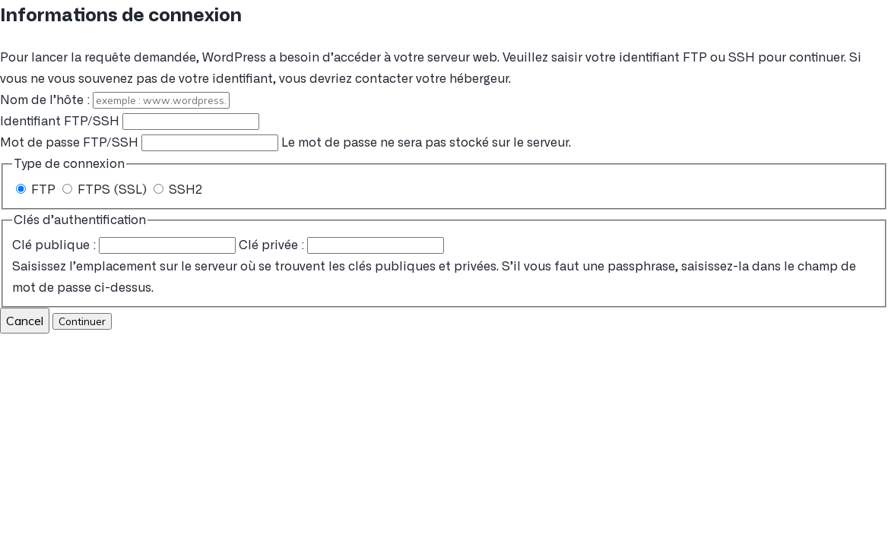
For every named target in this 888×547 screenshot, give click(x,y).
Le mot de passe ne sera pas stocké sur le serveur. (285, 143)
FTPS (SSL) (106, 190)
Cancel (24, 320)
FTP (37, 190)
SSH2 (178, 190)
